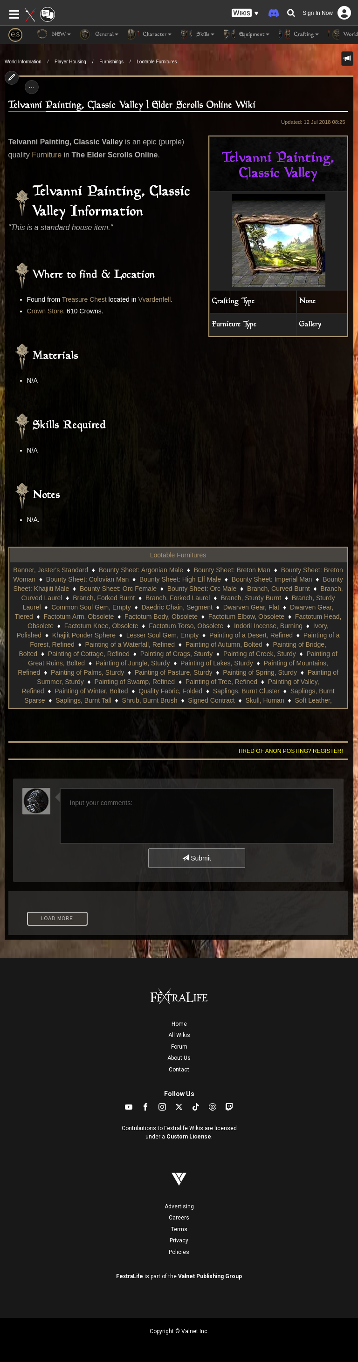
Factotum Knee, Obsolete (101, 626)
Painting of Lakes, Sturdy (216, 663)
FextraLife (129, 1276)
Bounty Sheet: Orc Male (202, 588)
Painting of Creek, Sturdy (259, 653)
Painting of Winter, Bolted (91, 691)
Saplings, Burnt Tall (83, 700)
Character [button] (150, 34)
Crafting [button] (299, 34)
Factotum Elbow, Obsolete (246, 616)
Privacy (179, 1240)
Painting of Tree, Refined (221, 681)
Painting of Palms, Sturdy (87, 672)
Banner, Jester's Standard (50, 570)
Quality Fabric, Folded (170, 691)
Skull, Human (264, 700)
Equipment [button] (246, 34)
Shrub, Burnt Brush (150, 700)
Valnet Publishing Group (210, 1276)
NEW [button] (53, 34)
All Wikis (179, 1035)
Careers (179, 1217)
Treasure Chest (84, 299)
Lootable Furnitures (157, 61)
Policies (179, 1252)
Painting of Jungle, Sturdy (133, 663)
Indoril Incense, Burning (268, 626)
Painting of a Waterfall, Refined (130, 644)
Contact (179, 1069)
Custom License (188, 1136)
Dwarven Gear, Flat (251, 607)
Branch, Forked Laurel (177, 598)
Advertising (179, 1206)
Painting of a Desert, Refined (251, 635)
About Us (179, 1058)
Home (179, 1024)
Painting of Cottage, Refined (89, 653)
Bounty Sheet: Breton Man (232, 570)
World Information (23, 61)
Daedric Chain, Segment (177, 607)
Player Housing (70, 61)
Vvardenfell (154, 299)
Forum (179, 1047)
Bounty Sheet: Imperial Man (272, 579)
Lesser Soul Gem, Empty (162, 635)
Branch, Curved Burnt (278, 588)
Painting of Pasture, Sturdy (174, 672)
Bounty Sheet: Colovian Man (87, 579)
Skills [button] (197, 34)
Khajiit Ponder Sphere (84, 635)
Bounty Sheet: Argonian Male (141, 570)
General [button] (99, 34)
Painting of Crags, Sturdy (176, 653)
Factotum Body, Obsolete (161, 616)
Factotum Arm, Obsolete (78, 616)
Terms (179, 1229)
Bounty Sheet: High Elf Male (180, 579)
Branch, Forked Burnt (104, 598)
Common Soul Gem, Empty (91, 607)
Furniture (47, 155)
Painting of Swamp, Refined (134, 681)
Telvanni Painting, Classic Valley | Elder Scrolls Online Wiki (132, 105)
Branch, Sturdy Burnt (250, 598)
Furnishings (111, 61)
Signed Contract (211, 700)
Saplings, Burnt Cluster (246, 691)
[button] (245, 13)
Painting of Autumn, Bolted (224, 644)
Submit (196, 858)
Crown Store (45, 311)
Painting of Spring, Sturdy (260, 672)
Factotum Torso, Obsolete (186, 626)
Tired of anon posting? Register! (290, 751)
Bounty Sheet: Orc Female (118, 588)
